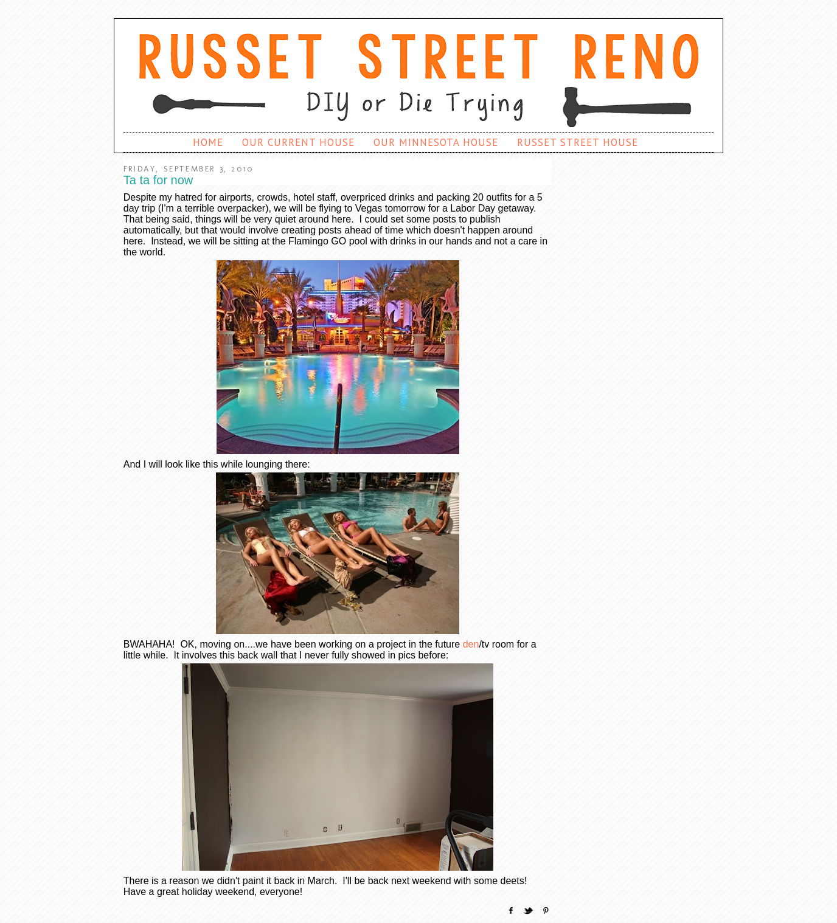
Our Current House (298, 142)
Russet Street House (577, 142)
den (471, 644)
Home (208, 142)
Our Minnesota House (435, 142)
